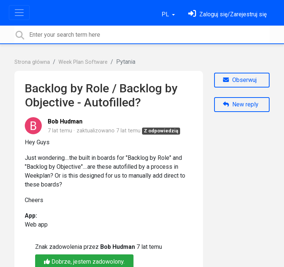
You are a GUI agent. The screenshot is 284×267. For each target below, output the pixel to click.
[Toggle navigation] (19, 12)
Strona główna (32, 62)
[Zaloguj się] (227, 14)
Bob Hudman (65, 121)
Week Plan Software (83, 62)
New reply (240, 104)
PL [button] (166, 14)
